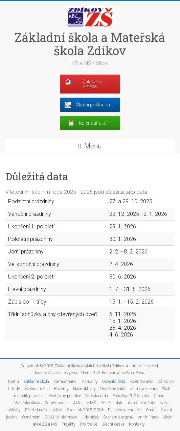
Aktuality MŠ (84, 403)
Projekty (68, 424)
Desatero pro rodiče (124, 410)
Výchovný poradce (65, 395)
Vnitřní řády (148, 417)
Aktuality (90, 381)
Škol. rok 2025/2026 (85, 410)
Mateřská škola (27, 403)
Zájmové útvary (143, 388)
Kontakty (137, 424)
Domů (13, 381)
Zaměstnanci (65, 381)
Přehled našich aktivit (44, 410)
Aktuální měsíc (141, 403)
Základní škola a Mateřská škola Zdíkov (90, 44)
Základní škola (36, 381)
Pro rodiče (88, 424)
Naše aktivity (84, 388)
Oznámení (31, 417)
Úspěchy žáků (113, 388)
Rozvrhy (61, 388)
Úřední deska (113, 424)
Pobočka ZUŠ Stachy (130, 395)
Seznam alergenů (118, 417)
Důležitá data (113, 381)
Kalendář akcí (141, 381)
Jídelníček (90, 417)
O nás (159, 395)
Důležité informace (61, 417)
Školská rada (96, 395)
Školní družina (37, 388)
